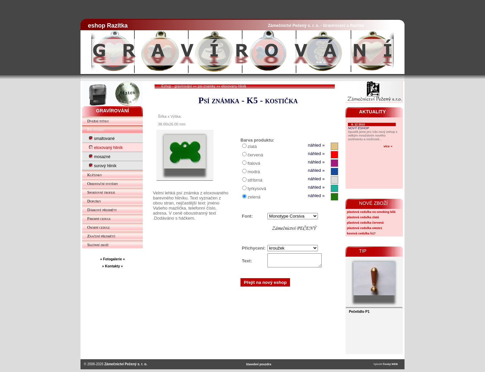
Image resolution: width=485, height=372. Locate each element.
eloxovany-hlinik (233, 86)
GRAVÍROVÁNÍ (112, 110)
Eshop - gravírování (176, 86)
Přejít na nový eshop (265, 284)
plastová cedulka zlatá (363, 217)
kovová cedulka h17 (361, 233)
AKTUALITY (372, 111)
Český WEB (390, 364)
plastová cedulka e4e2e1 (364, 228)
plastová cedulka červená (365, 222)
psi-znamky (207, 86)
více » (388, 146)
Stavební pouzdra (258, 364)
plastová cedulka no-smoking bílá (371, 212)
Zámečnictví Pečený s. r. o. (125, 364)
